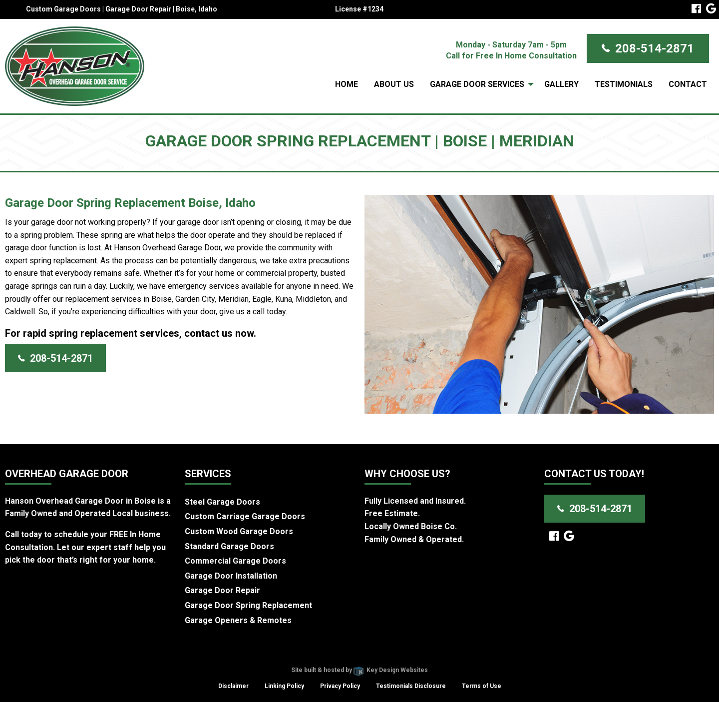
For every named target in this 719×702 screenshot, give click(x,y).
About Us (394, 84)
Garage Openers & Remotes (238, 620)
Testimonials (624, 84)
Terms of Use (481, 686)
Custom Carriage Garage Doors (245, 516)
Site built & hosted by (359, 670)
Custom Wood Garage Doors (239, 531)
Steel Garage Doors (222, 502)
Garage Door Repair (222, 590)
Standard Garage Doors (229, 546)
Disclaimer (233, 686)
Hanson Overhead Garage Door (324, 657)
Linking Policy (284, 686)
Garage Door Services (477, 84)
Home (346, 84)
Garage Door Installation (231, 576)
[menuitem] (346, 84)
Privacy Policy (340, 686)
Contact (688, 84)
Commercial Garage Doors (235, 561)
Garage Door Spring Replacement (248, 605)
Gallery (561, 84)
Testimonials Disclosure (411, 686)
